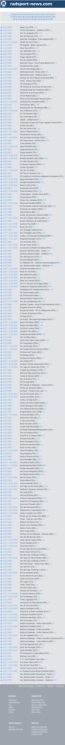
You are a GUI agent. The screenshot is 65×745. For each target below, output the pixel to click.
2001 (28, 19)
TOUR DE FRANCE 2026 (38, 702)
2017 (44, 14)
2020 (31, 14)
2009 (35, 16)
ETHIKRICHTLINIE (36, 734)
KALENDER (12, 710)
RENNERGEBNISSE (36, 707)
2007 (44, 16)
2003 (19, 19)
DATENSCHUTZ (40, 686)
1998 (42, 19)
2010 (30, 16)
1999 (37, 19)
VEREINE (11, 712)
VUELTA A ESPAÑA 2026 (38, 705)
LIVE (10, 705)
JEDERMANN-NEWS (14, 702)
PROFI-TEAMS (35, 710)
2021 (26, 14)
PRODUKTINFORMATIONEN (39, 732)
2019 (35, 14)
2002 (24, 19)
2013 (16, 16)
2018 (40, 14)
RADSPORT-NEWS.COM (16, 729)
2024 (12, 14)
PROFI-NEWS (12, 700)
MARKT (11, 707)
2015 (53, 14)
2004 (14, 19)
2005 (53, 16)
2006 (49, 16)
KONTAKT (50, 686)
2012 (21, 16)
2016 (49, 14)
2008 (39, 16)
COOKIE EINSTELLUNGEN (25, 686)
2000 (33, 19)
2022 (21, 14)
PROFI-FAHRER (36, 712)
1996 (51, 19)
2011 (25, 16)
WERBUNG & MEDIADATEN (39, 729)
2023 (17, 14)
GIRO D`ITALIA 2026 (37, 700)
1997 (46, 19)
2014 (12, 16)
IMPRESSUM (60, 686)
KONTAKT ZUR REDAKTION (39, 727)
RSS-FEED (12, 727)
